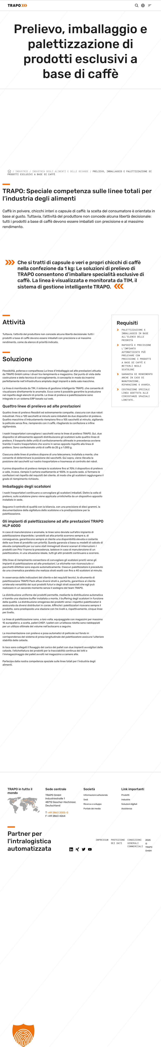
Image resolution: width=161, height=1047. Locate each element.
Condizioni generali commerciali (135, 843)
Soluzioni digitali (129, 804)
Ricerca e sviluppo (92, 804)
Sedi (85, 799)
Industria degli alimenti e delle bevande (60, 171)
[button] (80, 1035)
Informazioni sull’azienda (95, 795)
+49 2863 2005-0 (57, 812)
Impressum (102, 840)
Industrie (21, 171)
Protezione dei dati (118, 842)
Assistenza (126, 808)
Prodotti (125, 795)
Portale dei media (92, 808)
